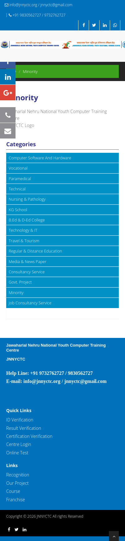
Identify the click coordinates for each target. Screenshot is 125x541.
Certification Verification (29, 436)
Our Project (17, 483)
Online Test (17, 453)
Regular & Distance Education (35, 251)
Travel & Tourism (24, 240)
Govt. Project (20, 282)
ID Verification (19, 420)
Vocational (18, 168)
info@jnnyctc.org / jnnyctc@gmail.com (38, 4)
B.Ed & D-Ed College (27, 220)
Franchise (15, 499)
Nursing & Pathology (27, 199)
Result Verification (23, 428)
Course (13, 491)
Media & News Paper (28, 261)
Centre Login (18, 444)
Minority (16, 292)
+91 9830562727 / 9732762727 (37, 15)
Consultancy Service (27, 272)
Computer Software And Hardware (40, 158)
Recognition (17, 475)
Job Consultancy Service (30, 303)
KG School (18, 209)
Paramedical (20, 178)
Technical (17, 189)
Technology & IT (23, 230)
